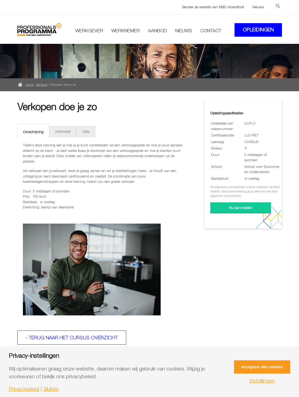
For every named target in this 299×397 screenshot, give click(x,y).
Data (86, 131)
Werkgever (89, 30)
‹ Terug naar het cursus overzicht (72, 337)
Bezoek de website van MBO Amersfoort (213, 7)
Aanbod (157, 30)
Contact (210, 30)
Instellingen (262, 380)
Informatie (63, 131)
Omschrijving (33, 132)
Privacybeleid (24, 388)
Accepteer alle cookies (262, 367)
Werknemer (125, 30)
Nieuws (258, 7)
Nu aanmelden (240, 207)
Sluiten (51, 388)
